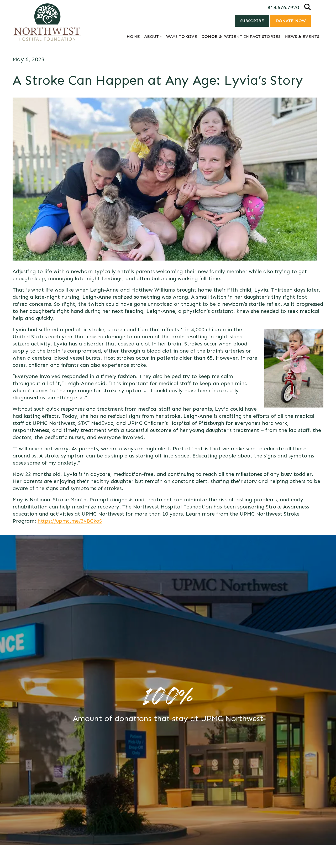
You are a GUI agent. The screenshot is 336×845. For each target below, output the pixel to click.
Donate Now (290, 20)
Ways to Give (181, 36)
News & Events (302, 36)
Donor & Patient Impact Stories (240, 36)
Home (133, 36)
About (151, 36)
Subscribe (252, 20)
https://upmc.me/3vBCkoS (70, 521)
